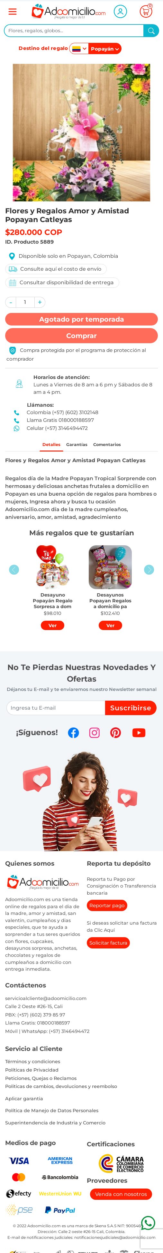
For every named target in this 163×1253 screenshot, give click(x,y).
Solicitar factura (108, 945)
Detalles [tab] (43, 445)
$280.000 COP (33, 232)
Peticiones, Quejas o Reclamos (41, 1080)
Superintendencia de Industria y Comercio (55, 1125)
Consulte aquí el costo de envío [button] (54, 269)
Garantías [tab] (74, 445)
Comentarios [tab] (114, 445)
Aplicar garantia (24, 1101)
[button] (10, 302)
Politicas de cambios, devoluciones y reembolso (61, 1089)
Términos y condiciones (32, 1064)
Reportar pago (107, 908)
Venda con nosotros (121, 1196)
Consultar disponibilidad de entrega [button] (61, 283)
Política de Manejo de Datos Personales (51, 1113)
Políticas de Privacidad (32, 1072)
